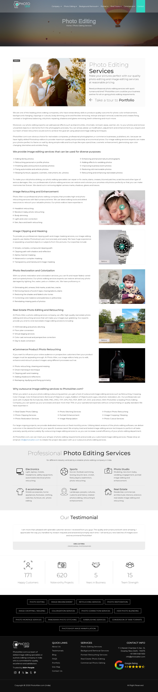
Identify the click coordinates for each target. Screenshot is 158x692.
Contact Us (57, 671)
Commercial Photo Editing (93, 663)
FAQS (54, 659)
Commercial (129, 6)
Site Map (56, 667)
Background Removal (88, 6)
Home (69, 26)
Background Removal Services (95, 651)
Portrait (104, 6)
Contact (140, 6)
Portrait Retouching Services (94, 655)
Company (56, 6)
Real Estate (115, 6)
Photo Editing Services (91, 647)
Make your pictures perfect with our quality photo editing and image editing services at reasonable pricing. (114, 79)
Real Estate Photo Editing (93, 659)
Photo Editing (69, 6)
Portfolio (126, 100)
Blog (54, 655)
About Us (56, 647)
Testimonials (57, 651)
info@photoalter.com (29, 440)
